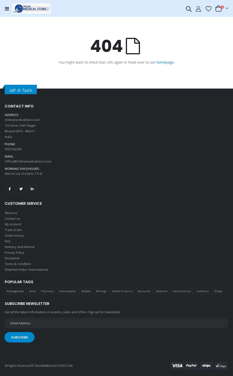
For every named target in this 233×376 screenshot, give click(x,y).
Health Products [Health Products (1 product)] (122, 291)
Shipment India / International (26, 269)
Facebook (10, 188)
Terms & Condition (18, 264)
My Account (13, 224)
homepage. (166, 62)
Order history (14, 235)
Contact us (12, 218)
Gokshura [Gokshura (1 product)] (202, 291)
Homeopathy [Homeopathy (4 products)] (67, 291)
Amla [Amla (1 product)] (32, 291)
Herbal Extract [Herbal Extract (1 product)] (182, 291)
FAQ (7, 241)
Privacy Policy (14, 252)
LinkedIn (32, 188)
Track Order (13, 230)
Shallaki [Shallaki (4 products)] (86, 291)
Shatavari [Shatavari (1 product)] (162, 291)
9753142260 (13, 149)
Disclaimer (12, 258)
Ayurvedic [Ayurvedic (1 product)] (144, 291)
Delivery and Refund (19, 247)
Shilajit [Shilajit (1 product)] (218, 291)
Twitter (21, 188)
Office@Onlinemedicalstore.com (28, 161)
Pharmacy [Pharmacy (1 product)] (47, 291)
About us (11, 213)
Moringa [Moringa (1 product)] (101, 291)
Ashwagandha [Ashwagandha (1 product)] (15, 291)
